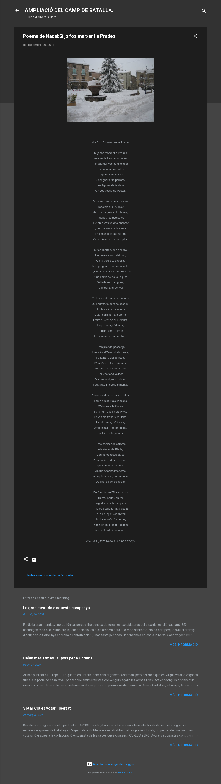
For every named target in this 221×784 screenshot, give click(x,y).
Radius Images (126, 772)
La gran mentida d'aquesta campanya (56, 608)
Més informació (184, 645)
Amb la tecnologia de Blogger (110, 764)
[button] (195, 36)
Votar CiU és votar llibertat (47, 708)
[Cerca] (204, 11)
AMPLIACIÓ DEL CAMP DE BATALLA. (69, 10)
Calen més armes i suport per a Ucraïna (58, 658)
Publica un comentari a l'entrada (50, 575)
